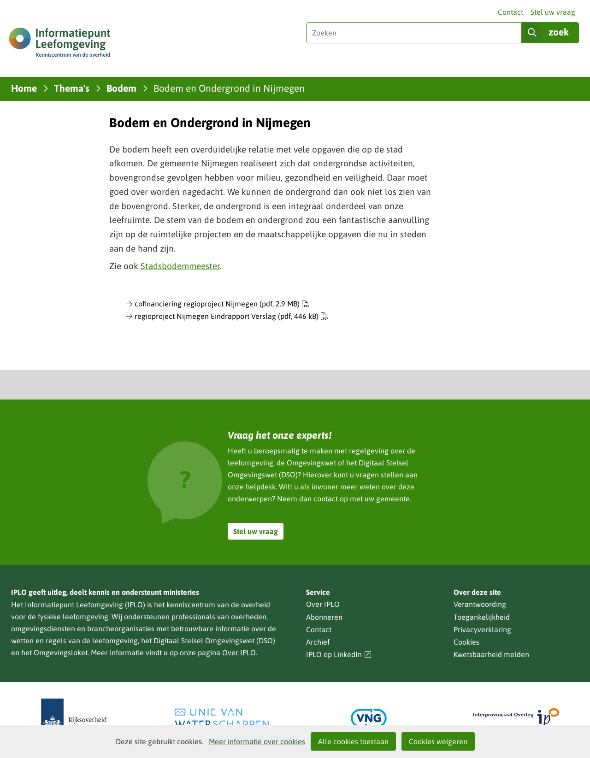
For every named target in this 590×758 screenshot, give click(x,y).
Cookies (466, 642)
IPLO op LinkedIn (339, 654)
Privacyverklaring (482, 629)
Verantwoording (480, 604)
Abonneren (324, 617)
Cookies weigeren (438, 741)
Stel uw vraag (553, 12)
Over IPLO (239, 652)
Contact (510, 12)
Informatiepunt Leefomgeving (74, 604)
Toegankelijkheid (482, 617)
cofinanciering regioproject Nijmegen (222, 304)
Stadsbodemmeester (180, 266)
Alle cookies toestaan (353, 741)
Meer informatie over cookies (257, 741)
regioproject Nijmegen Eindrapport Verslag (231, 316)
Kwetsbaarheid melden (491, 654)
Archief (318, 642)
